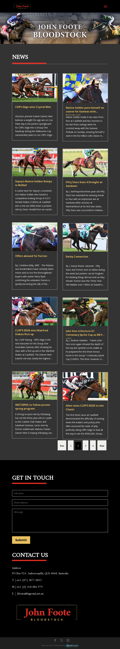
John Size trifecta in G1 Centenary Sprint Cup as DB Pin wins (85, 334)
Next (102, 445)
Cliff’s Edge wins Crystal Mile (33, 107)
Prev (62, 445)
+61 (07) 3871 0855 (29, 579)
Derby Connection (77, 256)
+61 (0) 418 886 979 (30, 586)
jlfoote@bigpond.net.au (30, 592)
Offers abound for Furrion (31, 256)
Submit (21, 540)
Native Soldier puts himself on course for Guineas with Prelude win (85, 111)
